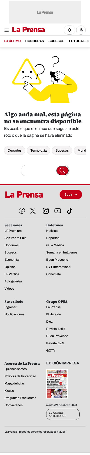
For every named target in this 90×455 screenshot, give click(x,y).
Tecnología (38, 150)
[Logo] (27, 30)
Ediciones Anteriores (57, 414)
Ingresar (82, 34)
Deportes (15, 150)
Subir (71, 194)
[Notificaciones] (69, 30)
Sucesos (62, 150)
